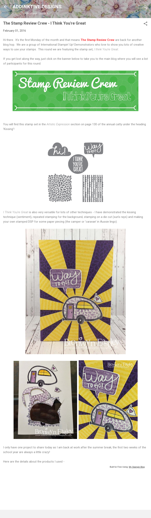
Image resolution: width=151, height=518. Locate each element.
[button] (145, 24)
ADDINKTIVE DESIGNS (37, 6)
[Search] (145, 8)
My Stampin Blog (137, 467)
